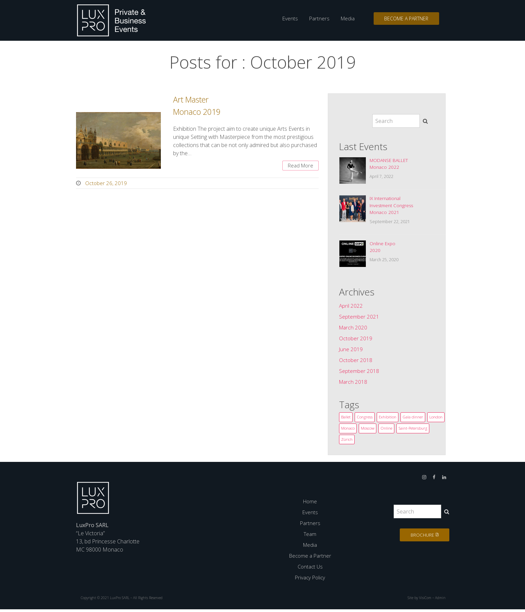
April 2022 (351, 307)
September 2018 (359, 372)
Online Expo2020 (383, 248)
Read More (299, 166)
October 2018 (356, 361)
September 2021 (359, 318)
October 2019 (356, 340)
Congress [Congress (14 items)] (365, 419)
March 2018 (354, 383)
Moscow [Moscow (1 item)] (387, 430)
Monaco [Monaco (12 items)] (367, 430)
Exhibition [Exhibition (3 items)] (389, 419)
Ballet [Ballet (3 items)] (346, 419)
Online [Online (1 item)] (406, 430)
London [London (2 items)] (347, 430)
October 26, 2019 (106, 184)
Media (345, 18)
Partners (316, 18)
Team (310, 537)
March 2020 (354, 329)
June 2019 (351, 351)
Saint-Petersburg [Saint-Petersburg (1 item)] (356, 442)
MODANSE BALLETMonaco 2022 (389, 164)
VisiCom (424, 600)
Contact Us (310, 569)
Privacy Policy (310, 580)
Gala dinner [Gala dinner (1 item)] (415, 419)
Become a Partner (405, 19)
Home (310, 504)
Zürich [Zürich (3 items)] (384, 442)
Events (288, 18)
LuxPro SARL (120, 600)
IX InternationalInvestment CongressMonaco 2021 (392, 206)
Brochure (420, 538)
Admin (440, 600)
